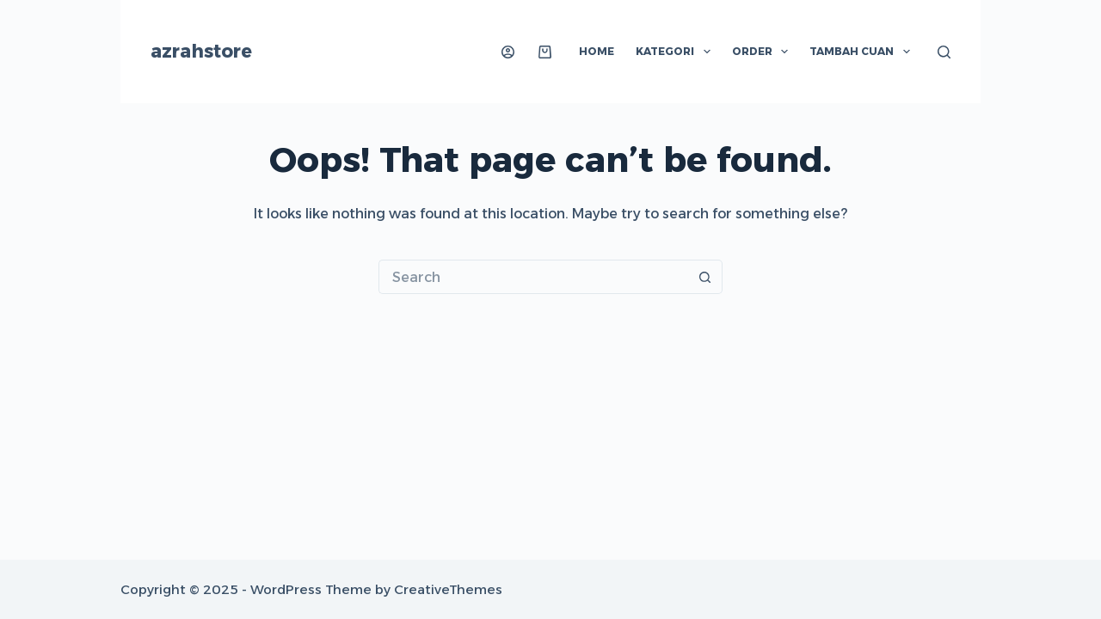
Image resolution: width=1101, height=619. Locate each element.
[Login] (507, 52)
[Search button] (705, 277)
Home (596, 51)
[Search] (944, 52)
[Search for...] (533, 277)
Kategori (676, 51)
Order (763, 51)
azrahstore (201, 51)
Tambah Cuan (862, 51)
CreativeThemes (448, 589)
